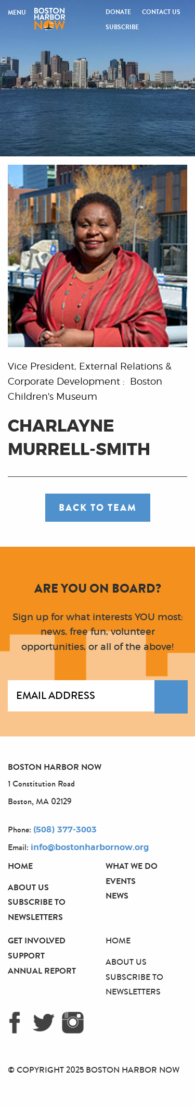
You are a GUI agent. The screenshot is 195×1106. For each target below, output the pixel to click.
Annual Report (42, 971)
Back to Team (98, 507)
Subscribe (122, 27)
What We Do (132, 866)
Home (20, 866)
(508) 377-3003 (65, 830)
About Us (28, 887)
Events (121, 881)
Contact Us (161, 12)
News (117, 896)
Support (26, 956)
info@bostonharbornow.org (90, 847)
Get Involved (37, 941)
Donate (118, 12)
